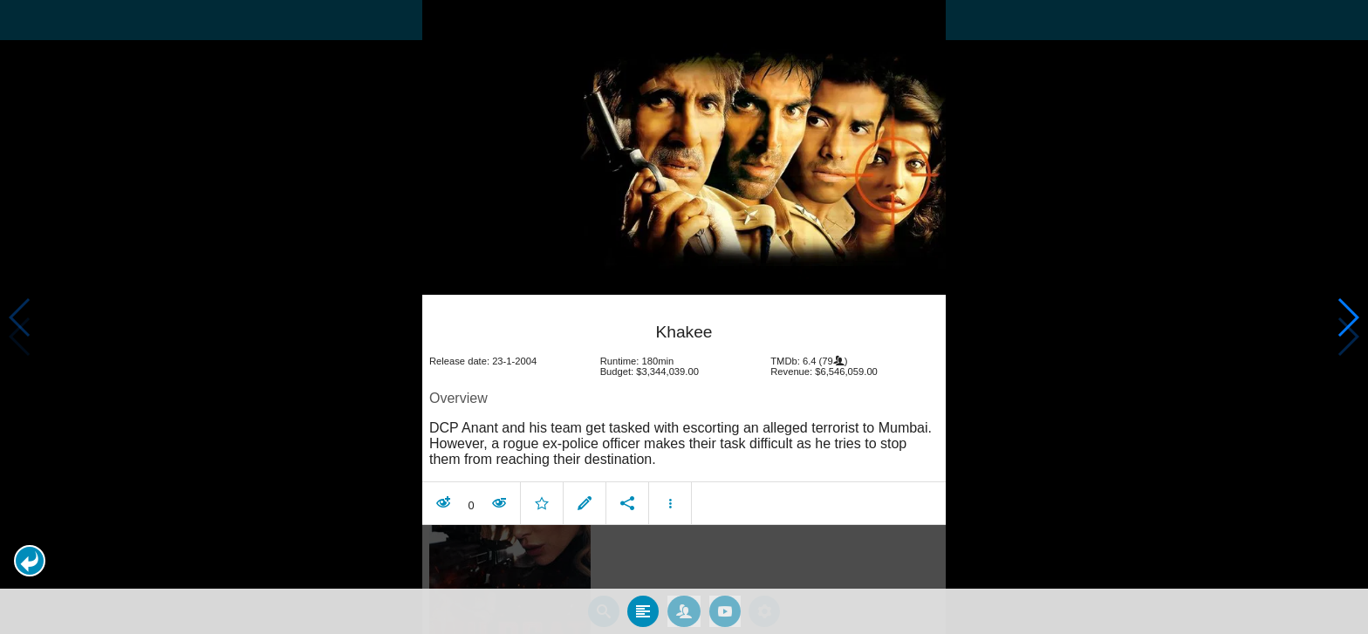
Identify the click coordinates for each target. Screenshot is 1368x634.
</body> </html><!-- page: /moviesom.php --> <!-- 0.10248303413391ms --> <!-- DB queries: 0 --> (684, 317)
